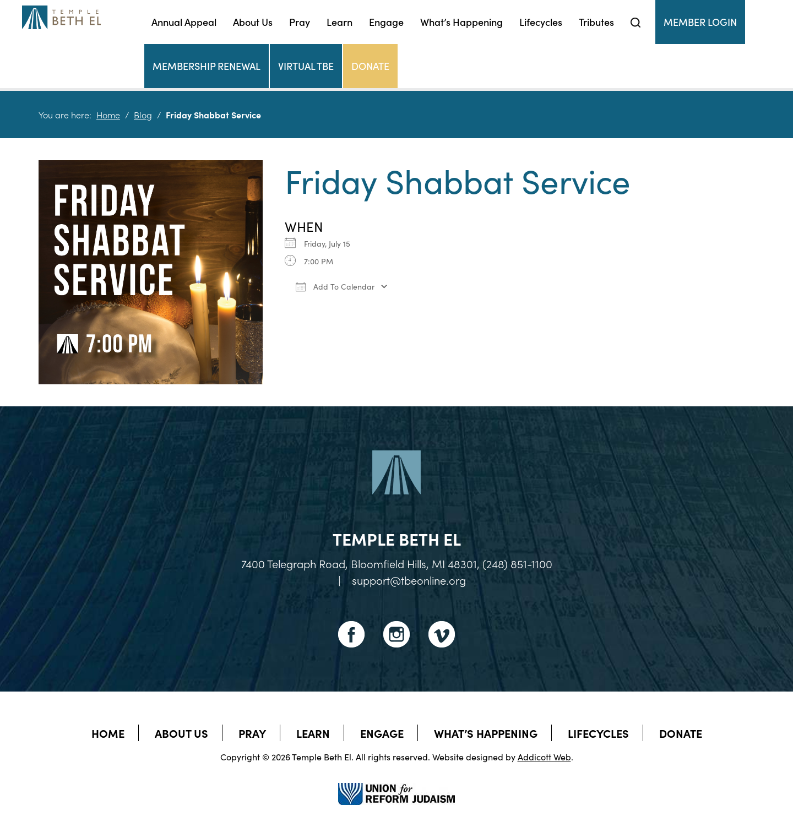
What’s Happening (461, 22)
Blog (143, 114)
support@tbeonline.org (409, 579)
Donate (370, 66)
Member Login (700, 22)
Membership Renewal (206, 66)
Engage (386, 22)
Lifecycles (540, 22)
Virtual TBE (306, 66)
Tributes (596, 22)
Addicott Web (544, 756)
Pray (299, 22)
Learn (339, 22)
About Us (253, 22)
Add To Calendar (335, 286)
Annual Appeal (183, 22)
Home (108, 114)
